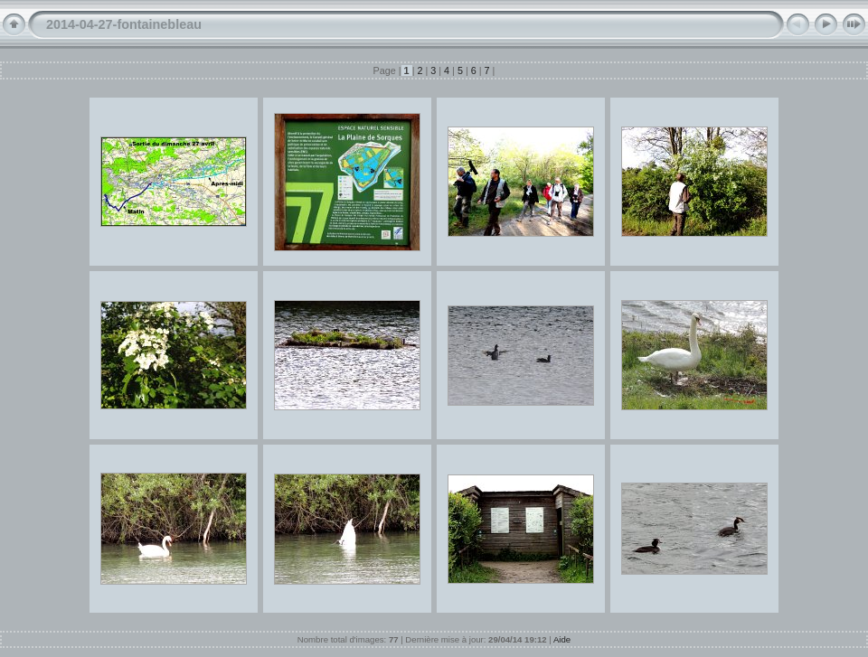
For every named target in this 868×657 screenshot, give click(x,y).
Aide (562, 639)
